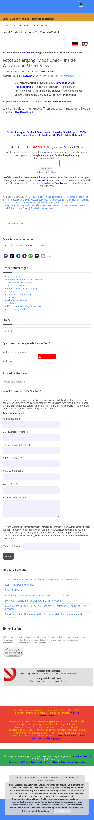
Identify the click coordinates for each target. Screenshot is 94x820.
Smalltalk (35, 208)
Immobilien (10, 303)
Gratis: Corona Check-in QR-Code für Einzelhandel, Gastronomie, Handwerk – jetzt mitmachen (45, 607)
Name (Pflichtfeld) (31, 421)
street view (47, 208)
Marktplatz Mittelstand (69, 135)
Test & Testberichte (12, 202)
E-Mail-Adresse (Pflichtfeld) (31, 435)
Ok (62, 811)
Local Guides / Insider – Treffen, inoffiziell (29, 25)
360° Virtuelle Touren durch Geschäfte (23, 279)
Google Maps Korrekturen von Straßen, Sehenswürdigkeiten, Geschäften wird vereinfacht (43, 616)
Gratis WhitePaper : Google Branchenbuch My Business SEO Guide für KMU (42, 579)
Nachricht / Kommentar (31, 503)
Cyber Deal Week (13, 590)
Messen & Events (39, 199)
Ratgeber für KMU (13, 276)
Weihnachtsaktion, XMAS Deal (20, 584)
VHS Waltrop (47, 71)
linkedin (57, 132)
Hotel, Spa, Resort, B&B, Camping (20, 288)
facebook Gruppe (16, 132)
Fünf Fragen (61, 183)
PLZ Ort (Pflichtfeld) (31, 461)
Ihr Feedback (24, 112)
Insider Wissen (77, 205)
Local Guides (29, 52)
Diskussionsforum (54, 101)
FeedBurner (52, 172)
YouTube (46, 135)
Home (5, 25)
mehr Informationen (40, 811)
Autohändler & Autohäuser (17, 294)
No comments (52, 196)
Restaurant (9, 291)
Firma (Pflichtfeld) (31, 487)
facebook (68, 202)
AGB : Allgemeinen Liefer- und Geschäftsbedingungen (58, 737)
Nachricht (42, 180)
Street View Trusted (70, 199)
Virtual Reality (30, 202)
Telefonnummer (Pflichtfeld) (31, 448)
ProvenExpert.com (82, 756)
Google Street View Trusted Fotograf (50, 205)
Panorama (54, 199)
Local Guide (8, 208)
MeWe (83, 132)
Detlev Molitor (36, 196)
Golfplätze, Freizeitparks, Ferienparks (22, 306)
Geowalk (25, 205)
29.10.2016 (28, 75)
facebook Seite (34, 132)
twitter (47, 132)
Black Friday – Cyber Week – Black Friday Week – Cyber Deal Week (37, 595)
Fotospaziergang (11, 205)
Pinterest (35, 135)
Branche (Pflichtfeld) (31, 474)
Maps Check (22, 208)
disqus (25, 135)
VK (54, 135)
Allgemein (72, 196)
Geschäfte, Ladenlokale (16, 300)
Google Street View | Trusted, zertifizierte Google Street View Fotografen (47, 762)
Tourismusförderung (14, 285)
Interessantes (9, 199)
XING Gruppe (70, 132)
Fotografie (83, 196)
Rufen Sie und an (12, 413)
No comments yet (14, 223)
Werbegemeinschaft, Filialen (18, 282)
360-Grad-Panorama (51, 202)
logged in (21, 245)
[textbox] (47, 381)
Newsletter (50, 152)
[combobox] (47, 380)
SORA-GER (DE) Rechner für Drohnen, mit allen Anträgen (33, 600)
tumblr (16, 135)
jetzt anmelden (66, 75)
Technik (84, 199)
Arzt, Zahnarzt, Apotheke (16, 309)
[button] (6, 256)
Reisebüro (9, 297)
